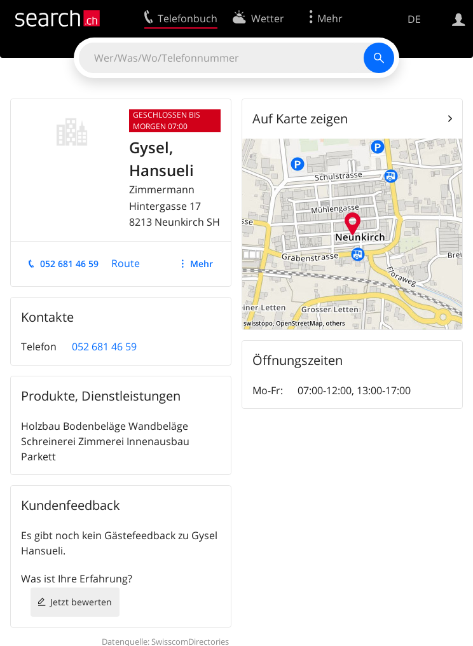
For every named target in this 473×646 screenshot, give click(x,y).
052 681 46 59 (69, 264)
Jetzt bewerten (81, 602)
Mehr (201, 264)
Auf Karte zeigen (300, 118)
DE (414, 19)
